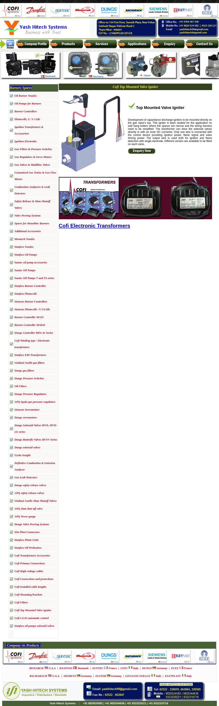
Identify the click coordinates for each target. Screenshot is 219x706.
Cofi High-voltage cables (29, 571)
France (104, 668)
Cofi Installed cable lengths (30, 586)
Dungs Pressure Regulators (30, 394)
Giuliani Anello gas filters (30, 362)
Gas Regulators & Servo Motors (33, 156)
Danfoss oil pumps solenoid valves (34, 625)
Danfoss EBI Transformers (30, 354)
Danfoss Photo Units (27, 539)
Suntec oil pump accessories (31, 262)
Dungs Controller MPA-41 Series (34, 332)
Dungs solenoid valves (27, 447)
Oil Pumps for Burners (28, 103)
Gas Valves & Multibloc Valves (32, 164)
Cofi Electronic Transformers (94, 226)
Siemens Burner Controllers (31, 301)
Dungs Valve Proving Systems (32, 524)
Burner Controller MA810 (30, 325)
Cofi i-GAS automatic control (32, 618)
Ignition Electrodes (26, 141)
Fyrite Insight (23, 455)
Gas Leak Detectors (26, 477)
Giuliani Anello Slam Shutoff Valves (36, 500)
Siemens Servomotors (27, 409)
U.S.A (42, 668)
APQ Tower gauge (25, 516)
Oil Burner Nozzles (26, 95)
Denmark (74, 668)
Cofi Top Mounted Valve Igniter (33, 610)
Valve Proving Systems (28, 215)
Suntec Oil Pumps (25, 270)
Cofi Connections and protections (34, 579)
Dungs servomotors (26, 417)
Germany (154, 668)
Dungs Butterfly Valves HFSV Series (36, 439)
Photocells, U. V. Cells (27, 119)
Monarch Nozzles (25, 239)
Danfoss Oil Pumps (26, 254)
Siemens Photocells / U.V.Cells (32, 309)
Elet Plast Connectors (27, 532)
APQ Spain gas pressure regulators (35, 401)
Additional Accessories (28, 231)
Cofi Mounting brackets (28, 594)
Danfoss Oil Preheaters (28, 547)
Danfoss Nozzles (24, 246)
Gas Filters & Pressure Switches (33, 149)
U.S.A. (45, 676)
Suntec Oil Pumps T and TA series (34, 278)
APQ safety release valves (29, 493)
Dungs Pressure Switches (29, 378)
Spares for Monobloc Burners (32, 223)
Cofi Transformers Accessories (32, 555)
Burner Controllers (26, 111)
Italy (129, 668)
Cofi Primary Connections (30, 563)
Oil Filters (20, 386)
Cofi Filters (21, 602)
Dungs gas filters (24, 370)
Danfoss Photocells (26, 293)
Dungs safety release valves (30, 485)
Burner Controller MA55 (29, 317)
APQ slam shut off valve (29, 508)
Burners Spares (21, 88)
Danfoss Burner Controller (30, 285)
